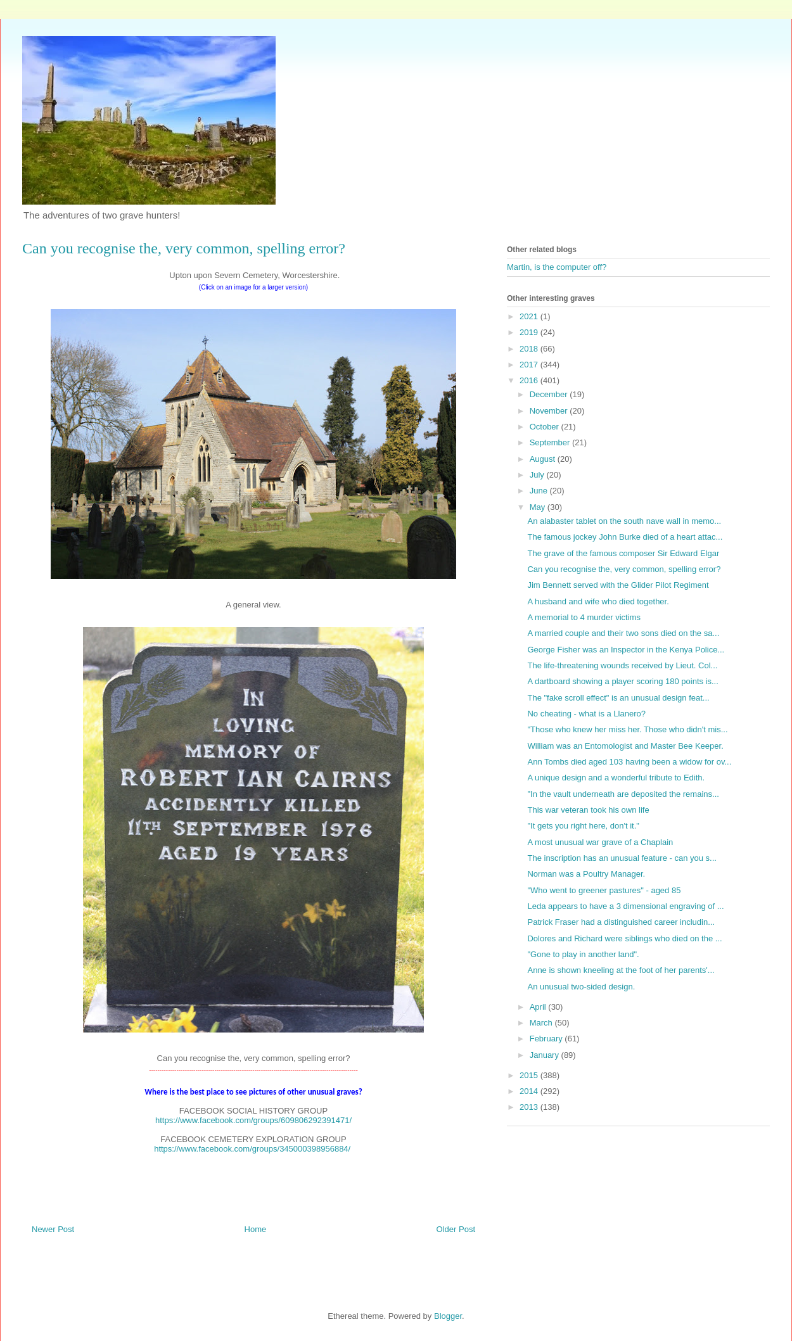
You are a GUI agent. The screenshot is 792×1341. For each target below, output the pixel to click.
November (550, 411)
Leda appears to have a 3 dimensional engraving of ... (625, 906)
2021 (530, 316)
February (547, 1038)
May (538, 507)
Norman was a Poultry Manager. (586, 874)
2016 (530, 380)
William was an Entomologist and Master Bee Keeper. (625, 746)
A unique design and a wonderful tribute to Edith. (616, 777)
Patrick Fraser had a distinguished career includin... (621, 922)
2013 (530, 1107)
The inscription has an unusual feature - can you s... (621, 858)
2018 (530, 348)
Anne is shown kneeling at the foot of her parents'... (620, 970)
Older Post (456, 1229)
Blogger (448, 1316)
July (538, 475)
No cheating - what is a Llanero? (586, 713)
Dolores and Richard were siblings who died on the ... (624, 938)
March (542, 1022)
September (551, 442)
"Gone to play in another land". (583, 954)
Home (256, 1229)
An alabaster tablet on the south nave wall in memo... (624, 521)
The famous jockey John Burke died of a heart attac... (624, 537)
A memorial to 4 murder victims (583, 617)
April (539, 1007)
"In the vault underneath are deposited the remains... (623, 794)
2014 (530, 1091)
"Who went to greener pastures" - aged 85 (603, 890)
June (540, 490)
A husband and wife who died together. (597, 601)
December (550, 394)
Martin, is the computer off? (556, 267)
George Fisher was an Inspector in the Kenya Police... (625, 649)
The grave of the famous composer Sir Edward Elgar (623, 553)
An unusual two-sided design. (581, 986)
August (544, 459)
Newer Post (53, 1229)
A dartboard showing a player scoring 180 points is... (622, 681)
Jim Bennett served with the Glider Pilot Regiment (617, 585)
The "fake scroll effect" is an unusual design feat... (618, 697)
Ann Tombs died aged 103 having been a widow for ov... (629, 761)
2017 (530, 364)
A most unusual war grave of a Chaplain (600, 842)
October (545, 426)
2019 (530, 332)
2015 (530, 1075)
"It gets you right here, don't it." (583, 825)
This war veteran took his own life (588, 810)
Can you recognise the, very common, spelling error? (623, 569)
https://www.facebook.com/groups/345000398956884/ (252, 1149)
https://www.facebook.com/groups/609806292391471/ (253, 1120)
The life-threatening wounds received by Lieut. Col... (622, 665)
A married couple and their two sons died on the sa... (623, 633)
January (545, 1055)
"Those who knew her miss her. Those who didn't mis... (627, 729)
